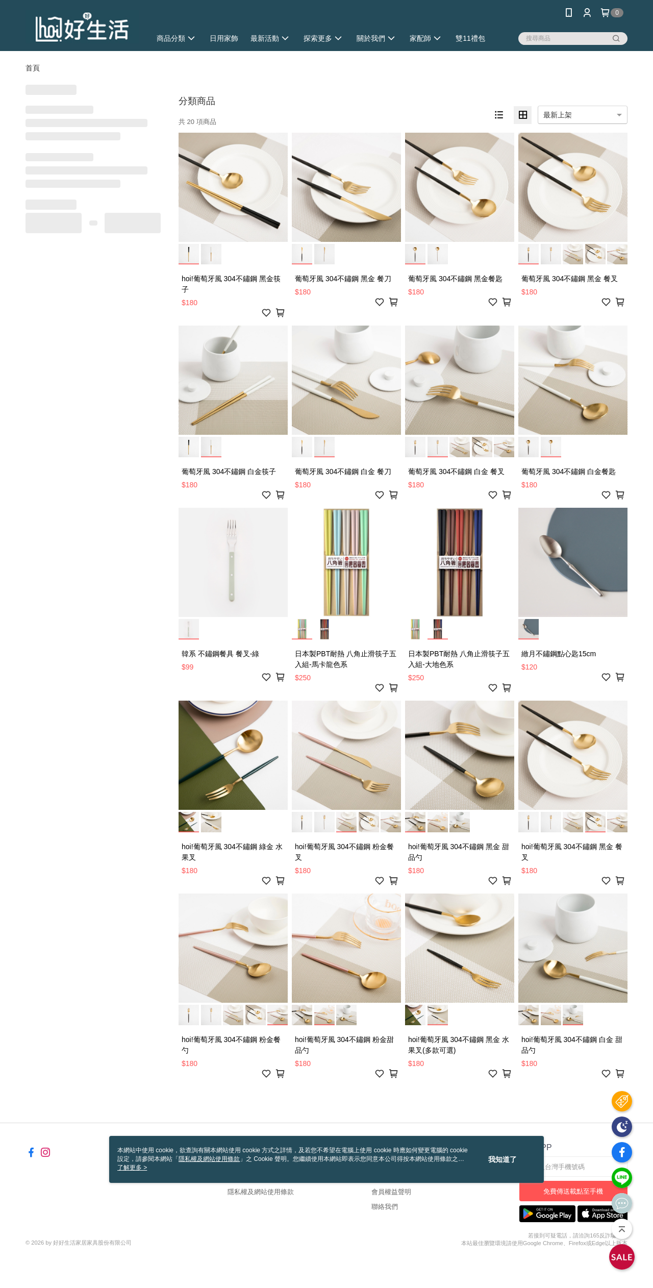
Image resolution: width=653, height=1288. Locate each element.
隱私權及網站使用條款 (261, 1192)
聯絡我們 (384, 1206)
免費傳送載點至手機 (573, 1191)
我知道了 (502, 1159)
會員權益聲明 (391, 1192)
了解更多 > (132, 1167)
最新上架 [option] (557, 115)
